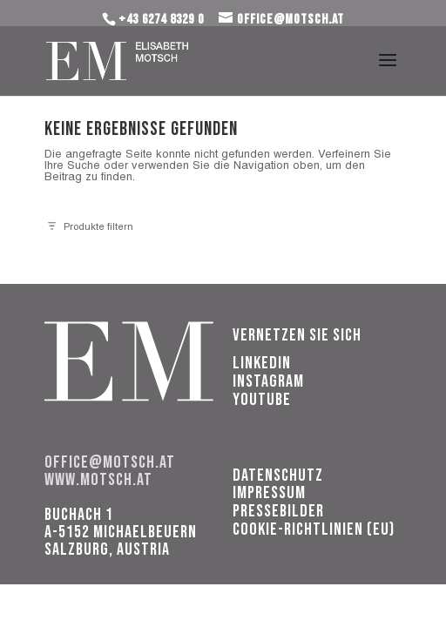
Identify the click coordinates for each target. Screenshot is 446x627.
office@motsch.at (109, 462)
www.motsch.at (98, 479)
